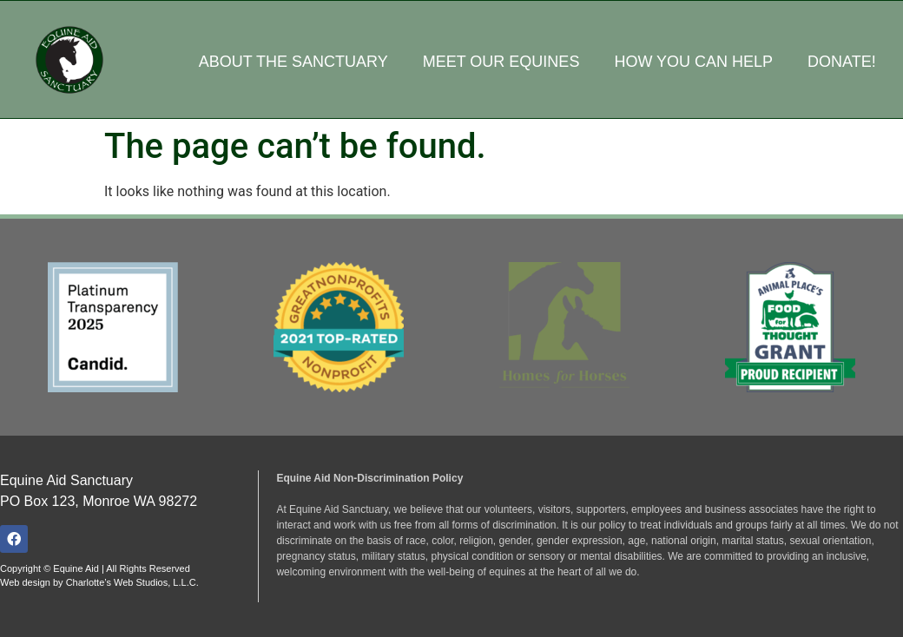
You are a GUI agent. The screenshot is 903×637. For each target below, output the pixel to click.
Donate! (841, 61)
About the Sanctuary (293, 61)
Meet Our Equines (501, 61)
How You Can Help (693, 61)
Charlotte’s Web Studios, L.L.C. (132, 582)
